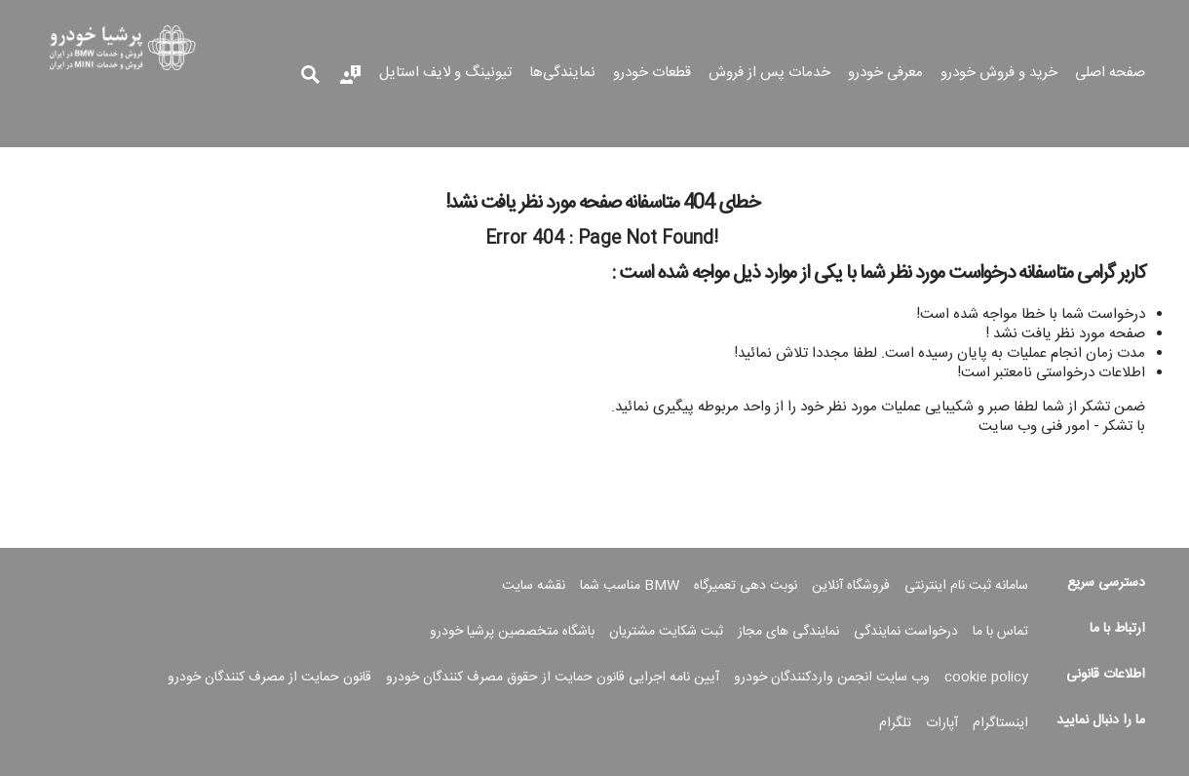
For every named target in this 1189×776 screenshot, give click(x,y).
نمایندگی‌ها (562, 74)
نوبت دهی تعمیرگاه (745, 586)
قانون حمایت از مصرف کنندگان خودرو (269, 677)
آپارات (942, 723)
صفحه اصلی (1110, 74)
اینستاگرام (1000, 723)
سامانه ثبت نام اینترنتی (966, 586)
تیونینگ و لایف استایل (445, 74)
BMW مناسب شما (629, 586)
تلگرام (895, 723)
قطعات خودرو (652, 74)
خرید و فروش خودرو (998, 74)
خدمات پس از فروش (769, 74)
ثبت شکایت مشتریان (666, 631)
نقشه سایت (533, 586)
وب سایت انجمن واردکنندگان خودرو (832, 677)
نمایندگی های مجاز (788, 631)
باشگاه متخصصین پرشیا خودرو (512, 631)
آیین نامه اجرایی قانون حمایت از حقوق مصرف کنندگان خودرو (552, 677)
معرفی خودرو (885, 74)
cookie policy (986, 677)
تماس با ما (1000, 631)
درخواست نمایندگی (906, 631)
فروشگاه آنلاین (851, 586)
